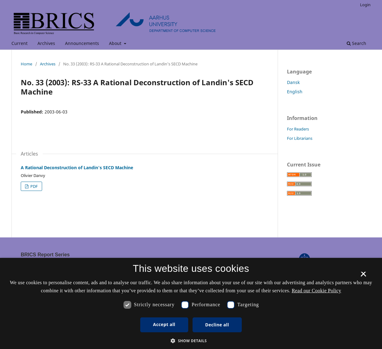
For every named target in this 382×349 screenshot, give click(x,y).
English (294, 92)
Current (19, 43)
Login (365, 4)
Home (26, 64)
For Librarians (299, 138)
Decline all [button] (217, 325)
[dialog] (191, 303)
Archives (46, 43)
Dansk (293, 82)
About (116, 43)
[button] (191, 341)
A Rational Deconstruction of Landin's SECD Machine (77, 167)
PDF (33, 186)
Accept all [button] (164, 324)
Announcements (82, 43)
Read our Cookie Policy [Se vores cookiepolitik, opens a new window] (316, 290)
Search (356, 43)
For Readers (298, 129)
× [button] (363, 276)
